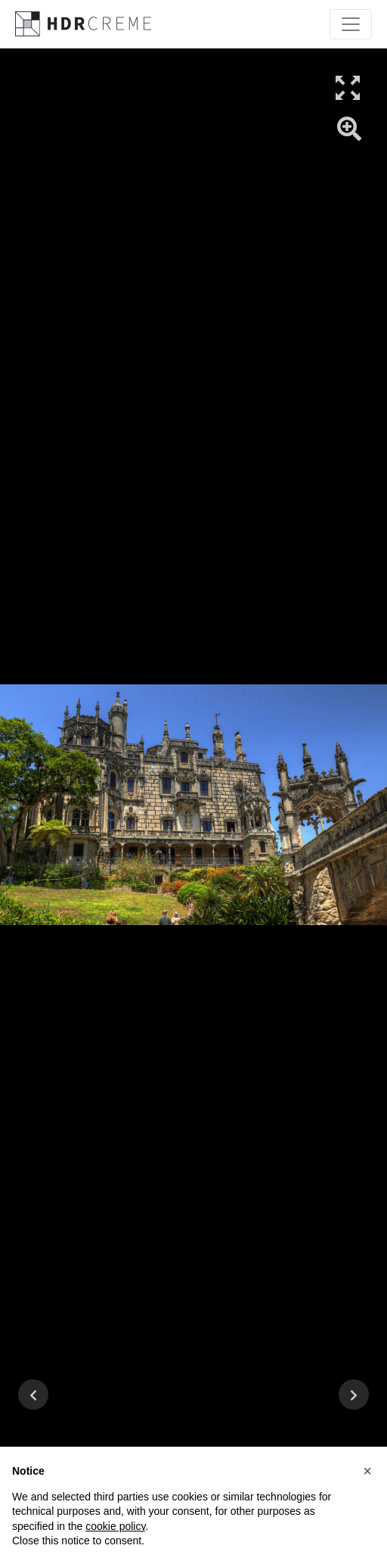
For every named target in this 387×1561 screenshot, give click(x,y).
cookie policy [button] (115, 1526)
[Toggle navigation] (351, 24)
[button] (367, 1471)
